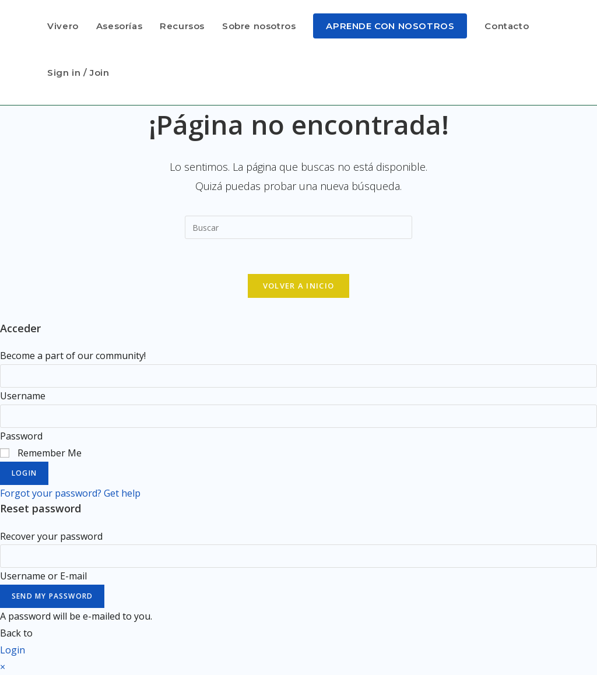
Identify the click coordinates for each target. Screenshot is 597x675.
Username (22, 395)
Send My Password (52, 596)
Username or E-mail (43, 575)
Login (24, 473)
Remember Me (41, 453)
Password (21, 436)
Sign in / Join (78, 72)
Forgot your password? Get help (70, 493)
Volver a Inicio (299, 285)
